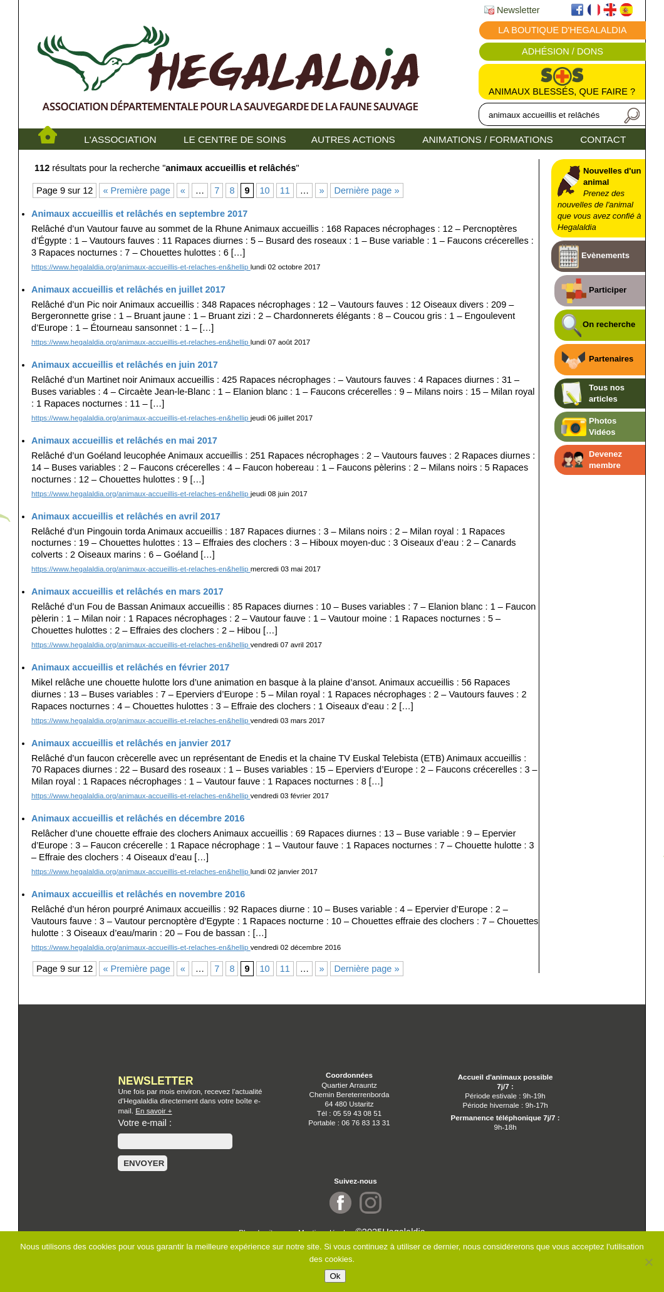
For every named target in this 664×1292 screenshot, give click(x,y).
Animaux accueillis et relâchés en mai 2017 (124, 440)
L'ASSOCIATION (120, 140)
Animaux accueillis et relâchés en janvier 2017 (131, 743)
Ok (334, 1276)
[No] (648, 1262)
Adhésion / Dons (562, 51)
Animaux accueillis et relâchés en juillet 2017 (128, 289)
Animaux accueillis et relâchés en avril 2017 (125, 516)
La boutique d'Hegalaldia (562, 30)
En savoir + (153, 1111)
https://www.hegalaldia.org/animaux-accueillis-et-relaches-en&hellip (141, 267)
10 (265, 190)
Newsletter (512, 10)
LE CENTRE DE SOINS (235, 140)
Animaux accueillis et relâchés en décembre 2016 (138, 818)
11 (285, 190)
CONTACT (603, 140)
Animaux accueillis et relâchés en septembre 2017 (139, 214)
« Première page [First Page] (136, 190)
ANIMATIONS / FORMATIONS (487, 140)
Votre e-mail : (145, 1123)
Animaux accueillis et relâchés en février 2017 (130, 667)
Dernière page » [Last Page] (366, 190)
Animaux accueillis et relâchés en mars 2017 (127, 591)
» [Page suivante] (321, 190)
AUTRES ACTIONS (353, 140)
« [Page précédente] (182, 190)
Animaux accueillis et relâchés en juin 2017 (124, 365)
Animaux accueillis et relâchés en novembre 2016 (138, 894)
